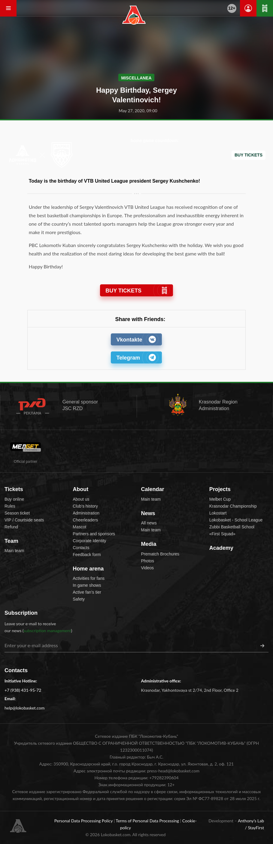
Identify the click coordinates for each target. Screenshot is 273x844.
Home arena (88, 569)
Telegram (136, 357)
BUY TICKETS (136, 290)
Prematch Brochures (160, 554)
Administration (86, 513)
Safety (79, 599)
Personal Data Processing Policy (84, 820)
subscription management (47, 630)
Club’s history (85, 506)
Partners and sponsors (94, 533)
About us (81, 499)
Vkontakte (136, 339)
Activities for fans (89, 578)
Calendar (152, 489)
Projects (220, 489)
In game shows (87, 585)
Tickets (14, 489)
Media (148, 544)
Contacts (81, 547)
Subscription (21, 613)
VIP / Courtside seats (24, 520)
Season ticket (17, 513)
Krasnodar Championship (233, 506)
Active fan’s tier (87, 592)
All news (149, 523)
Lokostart (218, 513)
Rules (10, 506)
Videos (147, 567)
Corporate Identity (89, 540)
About (80, 489)
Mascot (79, 526)
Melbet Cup (220, 499)
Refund (11, 526)
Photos (147, 560)
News (148, 513)
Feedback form (87, 554)
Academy (221, 548)
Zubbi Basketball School (231, 526)
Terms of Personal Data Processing (148, 820)
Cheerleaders (85, 520)
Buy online (14, 499)
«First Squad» (222, 533)
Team (11, 541)
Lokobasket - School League (235, 520)
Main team (14, 550)
